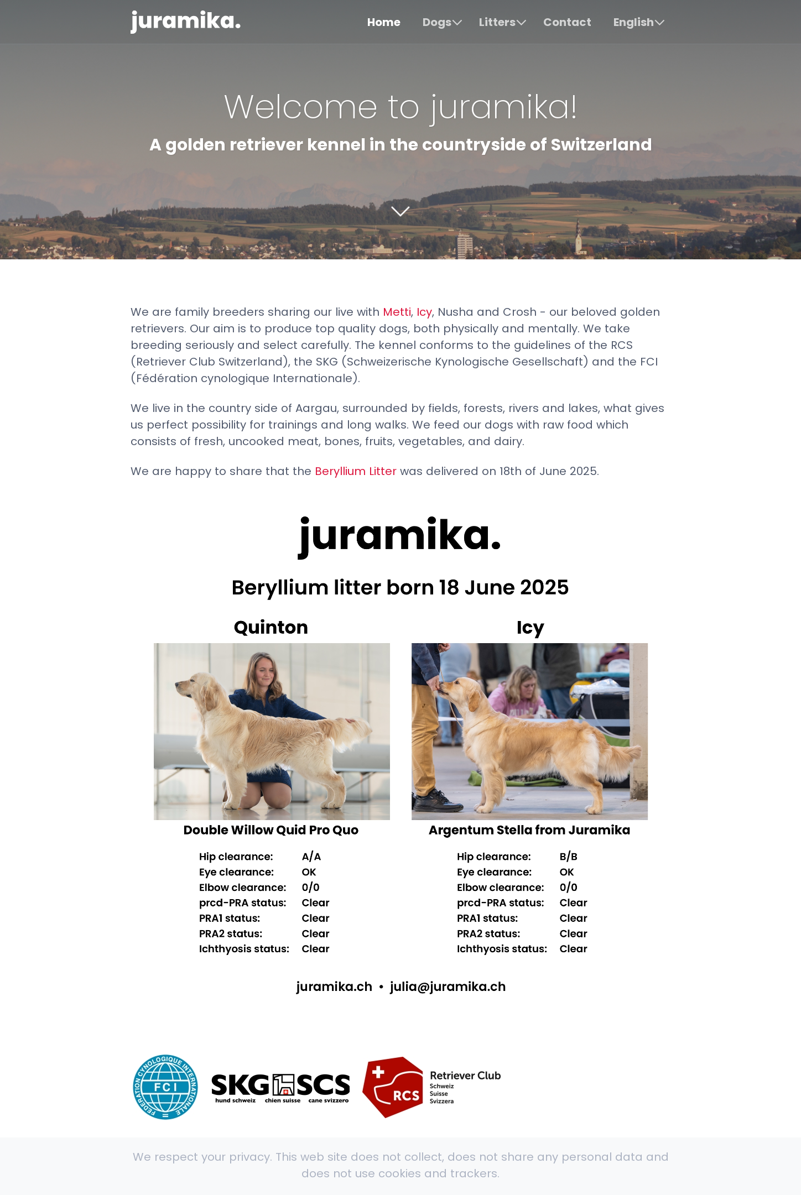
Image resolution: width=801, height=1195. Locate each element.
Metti (397, 312)
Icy (424, 312)
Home (383, 22)
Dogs (437, 22)
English (633, 22)
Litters (497, 22)
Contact (567, 22)
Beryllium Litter (356, 471)
